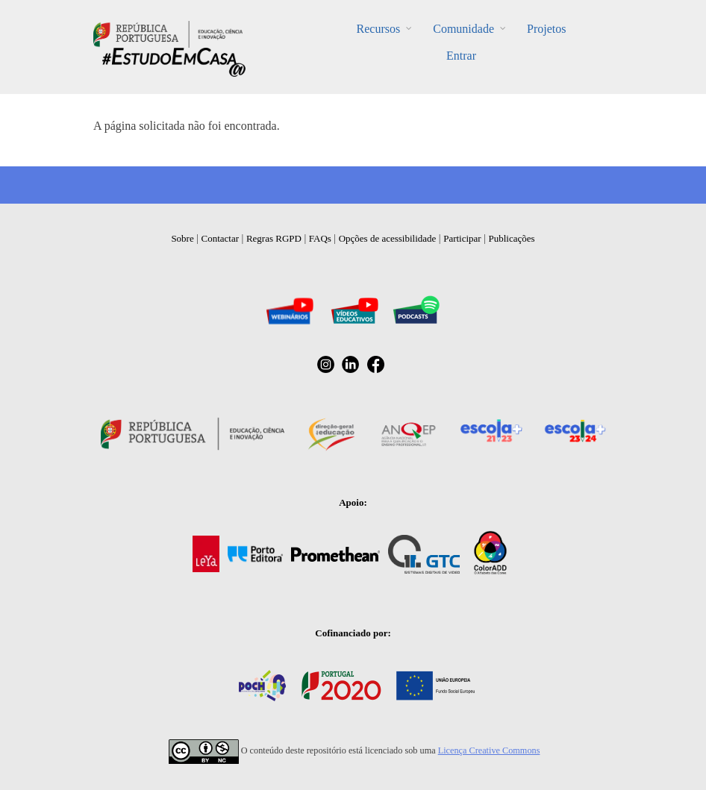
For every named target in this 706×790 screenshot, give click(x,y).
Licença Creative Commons (489, 750)
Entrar (461, 55)
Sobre (182, 238)
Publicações (512, 238)
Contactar (221, 238)
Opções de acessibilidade (388, 238)
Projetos (546, 28)
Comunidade (463, 28)
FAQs (320, 238)
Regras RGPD (274, 238)
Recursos (379, 28)
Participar (462, 238)
